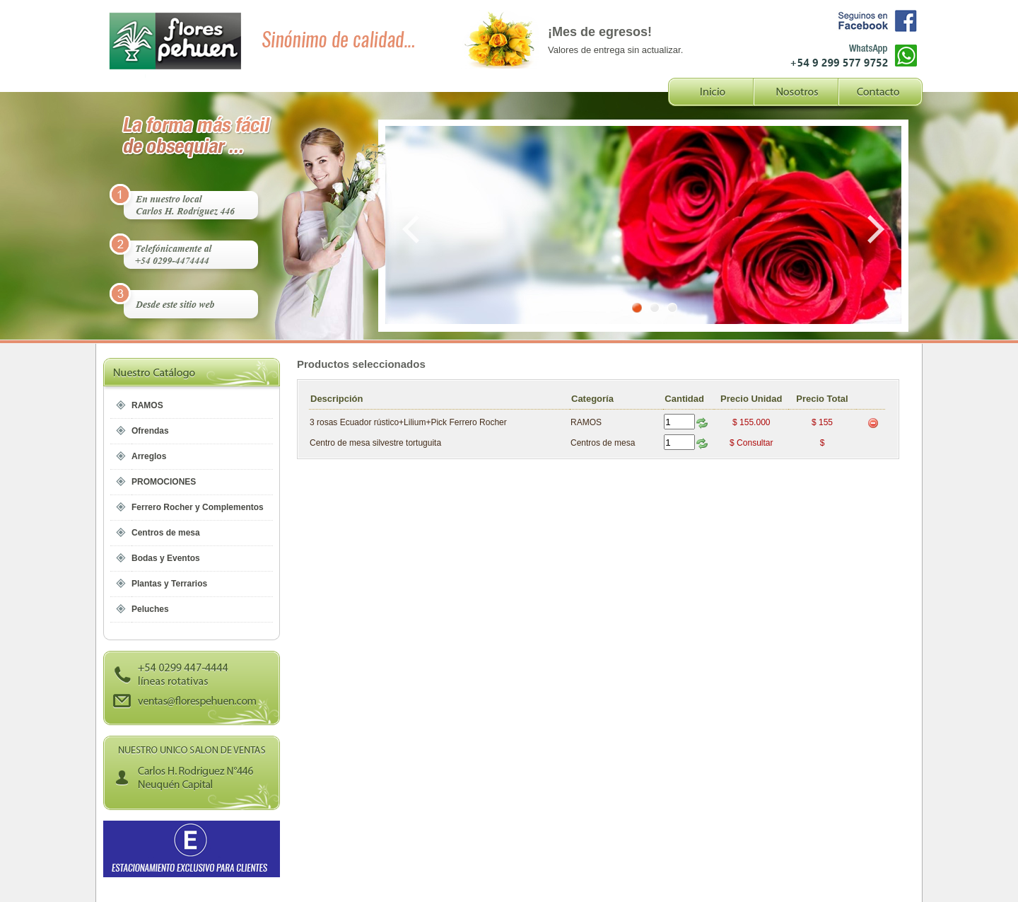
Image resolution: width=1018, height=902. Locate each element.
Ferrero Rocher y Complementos (197, 507)
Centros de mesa (165, 533)
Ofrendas (150, 431)
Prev (413, 229)
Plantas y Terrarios (169, 584)
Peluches (150, 609)
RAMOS (147, 405)
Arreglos (148, 456)
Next (873, 229)
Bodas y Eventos (165, 558)
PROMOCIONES (163, 482)
